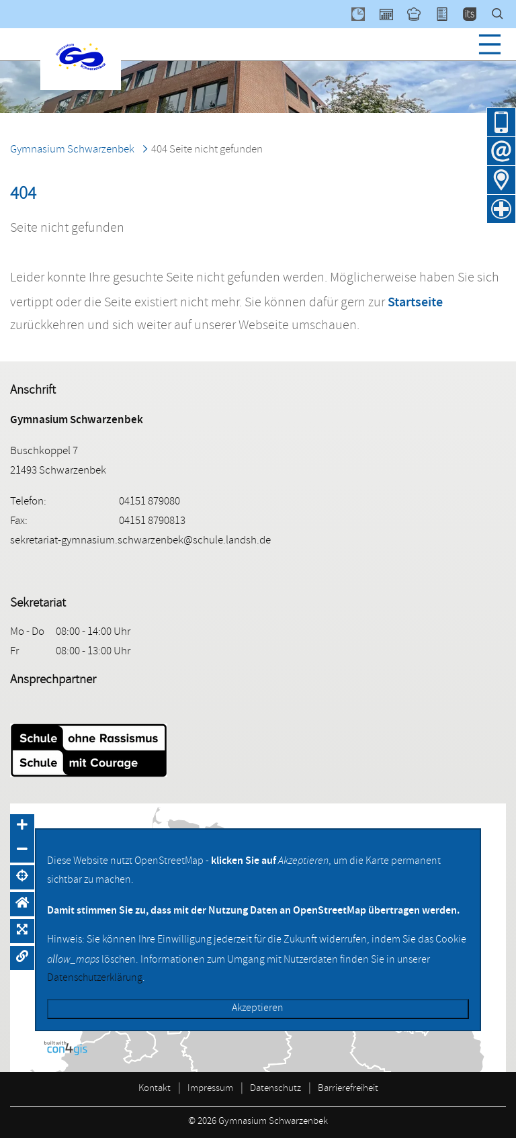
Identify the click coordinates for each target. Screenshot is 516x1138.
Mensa (420, 14)
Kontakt (154, 1089)
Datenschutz (275, 1089)
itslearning (475, 14)
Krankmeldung (501, 209)
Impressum (210, 1089)
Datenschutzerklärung (94, 979)
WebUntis (364, 14)
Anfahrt (501, 180)
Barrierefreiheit (348, 1089)
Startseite (415, 301)
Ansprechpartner (53, 680)
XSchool (448, 14)
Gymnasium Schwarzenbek (72, 150)
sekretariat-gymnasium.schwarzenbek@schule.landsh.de (140, 541)
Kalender (392, 14)
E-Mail (501, 151)
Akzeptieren (258, 1009)
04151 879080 (501, 122)
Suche (504, 14)
